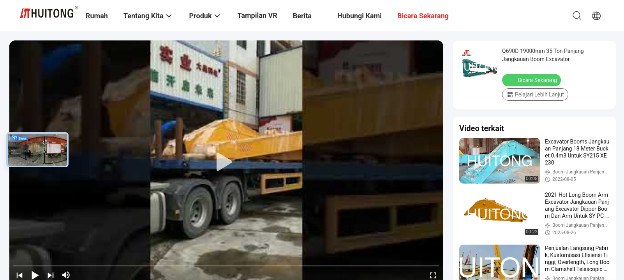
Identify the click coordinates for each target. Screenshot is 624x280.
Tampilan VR (257, 15)
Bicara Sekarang (532, 80)
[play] (226, 162)
